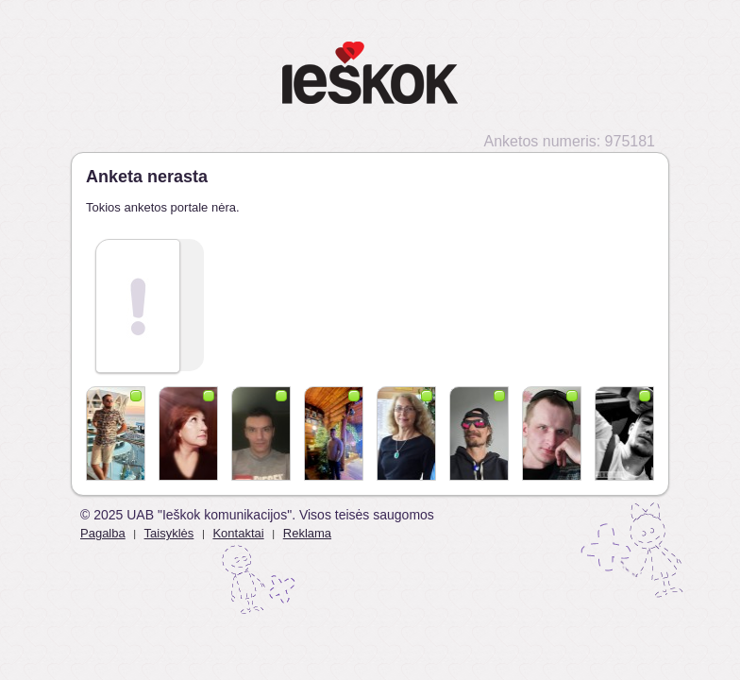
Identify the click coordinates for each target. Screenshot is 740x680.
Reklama (307, 533)
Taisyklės (169, 533)
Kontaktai (237, 533)
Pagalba (103, 533)
